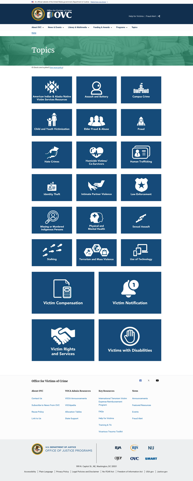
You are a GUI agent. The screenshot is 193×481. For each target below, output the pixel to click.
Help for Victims (136, 16)
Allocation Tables (73, 412)
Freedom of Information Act (130, 471)
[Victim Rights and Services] (63, 340)
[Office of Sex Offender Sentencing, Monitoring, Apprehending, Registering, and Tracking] (151, 460)
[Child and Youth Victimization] (52, 122)
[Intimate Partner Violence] (96, 187)
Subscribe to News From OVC (46, 405)
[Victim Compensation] (63, 293)
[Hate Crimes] (52, 155)
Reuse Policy (38, 412)
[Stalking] (52, 252)
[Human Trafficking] (141, 155)
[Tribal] (52, 89)
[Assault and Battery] (96, 89)
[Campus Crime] (141, 89)
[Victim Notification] (130, 293)
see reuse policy (56, 67)
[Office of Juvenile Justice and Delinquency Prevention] (118, 461)
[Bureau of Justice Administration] (118, 450)
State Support (71, 418)
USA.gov (150, 471)
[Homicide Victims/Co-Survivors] (96, 155)
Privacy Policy (62, 471)
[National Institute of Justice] (151, 450)
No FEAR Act (108, 471)
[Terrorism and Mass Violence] (96, 252)
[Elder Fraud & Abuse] (96, 122)
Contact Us (37, 398)
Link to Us (36, 418)
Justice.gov (162, 471)
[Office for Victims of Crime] (134, 460)
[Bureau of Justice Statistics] (134, 451)
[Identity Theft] (52, 187)
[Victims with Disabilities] (130, 340)
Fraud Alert (151, 16)
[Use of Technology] (141, 252)
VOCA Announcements (76, 398)
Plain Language (46, 471)
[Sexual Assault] (141, 220)
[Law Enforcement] (141, 187)
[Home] (60, 14)
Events (135, 412)
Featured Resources (141, 405)
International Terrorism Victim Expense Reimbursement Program (113, 401)
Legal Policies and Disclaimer (85, 471)
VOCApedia (70, 405)
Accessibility (30, 471)
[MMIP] (52, 220)
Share (161, 18)
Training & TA (105, 425)
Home (34, 33)
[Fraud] (141, 122)
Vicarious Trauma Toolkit (111, 431)
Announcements (140, 398)
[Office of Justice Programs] (38, 14)
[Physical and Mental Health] (96, 220)
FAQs (101, 411)
